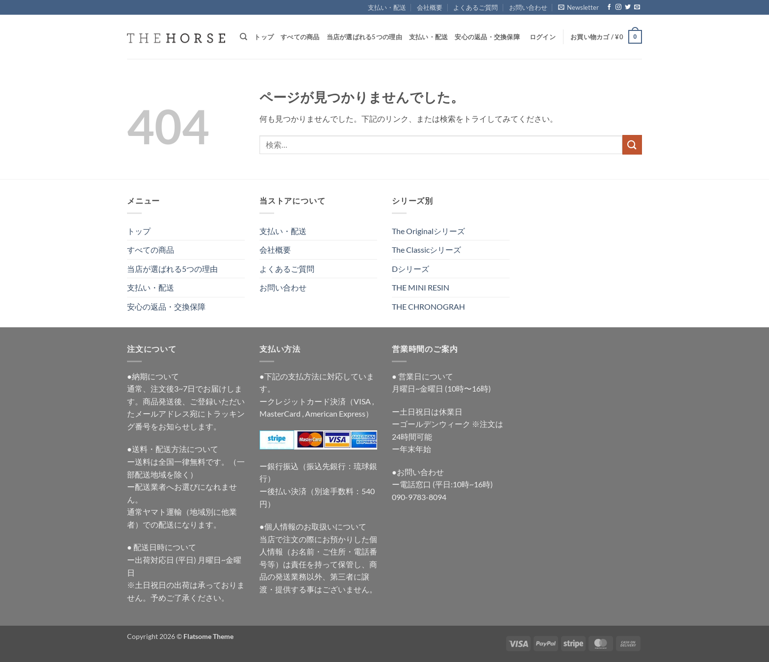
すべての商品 (300, 37)
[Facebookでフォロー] (609, 7)
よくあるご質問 (475, 7)
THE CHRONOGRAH (428, 306)
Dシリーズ (410, 268)
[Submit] (632, 144)
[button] (578, 7)
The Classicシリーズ (426, 249)
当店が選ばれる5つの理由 (364, 37)
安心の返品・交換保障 (487, 37)
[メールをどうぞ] (637, 7)
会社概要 (429, 7)
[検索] (243, 36)
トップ (264, 37)
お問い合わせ (528, 7)
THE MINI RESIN (420, 287)
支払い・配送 (387, 7)
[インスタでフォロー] (618, 7)
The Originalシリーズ (428, 231)
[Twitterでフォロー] (628, 7)
